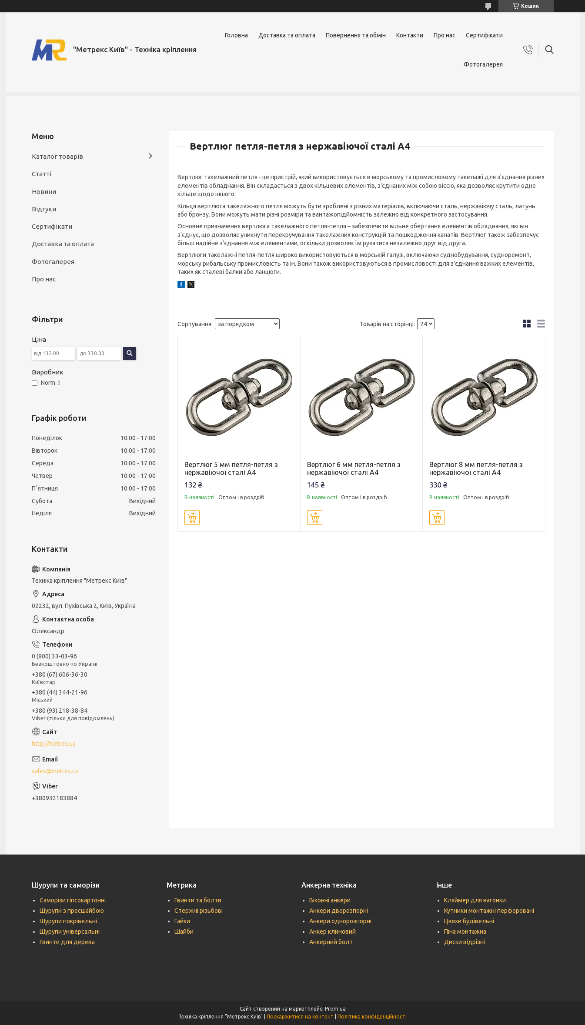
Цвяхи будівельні (469, 921)
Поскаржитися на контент (300, 1016)
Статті (41, 173)
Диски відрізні (464, 941)
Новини (44, 191)
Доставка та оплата (286, 35)
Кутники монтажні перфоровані (489, 910)
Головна (236, 35)
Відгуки (44, 209)
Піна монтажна (465, 931)
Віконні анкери (330, 900)
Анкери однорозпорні (340, 921)
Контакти (409, 35)
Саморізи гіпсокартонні (73, 900)
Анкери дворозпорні (338, 910)
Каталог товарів (57, 156)
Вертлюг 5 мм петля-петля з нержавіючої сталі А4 (231, 468)
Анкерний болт (331, 941)
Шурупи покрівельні (68, 921)
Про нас (444, 35)
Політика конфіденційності (372, 1016)
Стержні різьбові (198, 910)
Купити (192, 517)
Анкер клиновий (332, 931)
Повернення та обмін (356, 35)
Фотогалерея (483, 64)
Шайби (184, 931)
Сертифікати (484, 35)
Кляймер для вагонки (475, 900)
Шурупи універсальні (70, 931)
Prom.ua (335, 1009)
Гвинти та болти (197, 900)
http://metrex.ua (54, 743)
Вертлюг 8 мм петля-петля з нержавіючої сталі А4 (476, 468)
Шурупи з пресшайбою (72, 910)
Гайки (182, 921)
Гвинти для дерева (67, 941)
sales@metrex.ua (55, 771)
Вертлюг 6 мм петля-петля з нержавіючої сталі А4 (354, 468)
